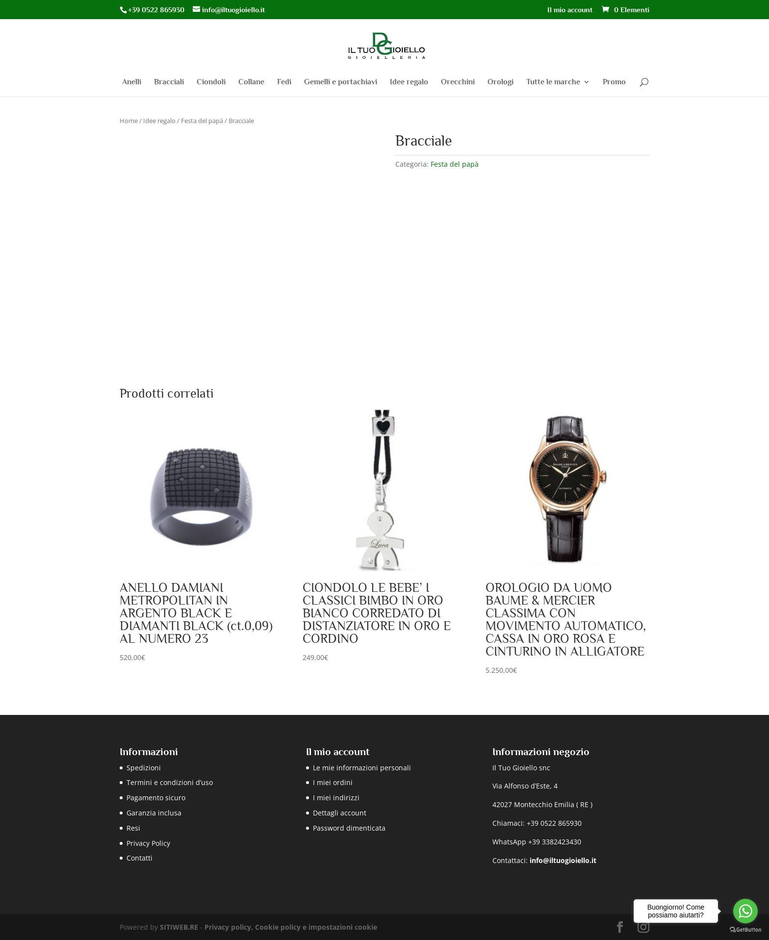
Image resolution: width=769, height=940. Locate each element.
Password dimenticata (349, 828)
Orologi (500, 82)
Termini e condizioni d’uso (170, 782)
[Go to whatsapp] (745, 911)
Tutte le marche (553, 82)
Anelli (131, 82)
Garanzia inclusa (154, 812)
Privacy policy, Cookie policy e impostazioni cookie (291, 927)
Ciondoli (211, 82)
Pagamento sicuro (156, 797)
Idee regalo (409, 82)
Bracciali (169, 82)
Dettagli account (339, 812)
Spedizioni (144, 767)
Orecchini (458, 82)
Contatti (140, 858)
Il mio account (569, 10)
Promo (614, 82)
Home (129, 120)
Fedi (284, 82)
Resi (133, 828)
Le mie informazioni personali (362, 767)
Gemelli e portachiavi (340, 82)
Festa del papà (202, 120)
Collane (251, 82)
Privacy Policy (148, 843)
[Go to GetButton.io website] (745, 930)
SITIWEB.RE (179, 927)
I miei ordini (333, 782)
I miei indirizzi (336, 797)
